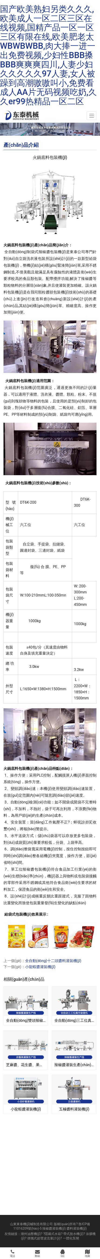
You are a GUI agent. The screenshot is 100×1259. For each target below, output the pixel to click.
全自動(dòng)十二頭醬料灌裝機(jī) (53, 961)
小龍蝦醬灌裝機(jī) (40, 967)
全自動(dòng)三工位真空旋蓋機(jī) (74, 1020)
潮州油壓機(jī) (31, 1234)
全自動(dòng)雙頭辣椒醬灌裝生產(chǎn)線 (26, 1020)
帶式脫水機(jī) (73, 1234)
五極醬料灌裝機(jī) (74, 1109)
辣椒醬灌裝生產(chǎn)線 (74, 1065)
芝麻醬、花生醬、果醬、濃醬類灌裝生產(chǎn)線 (26, 1065)
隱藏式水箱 (53, 1234)
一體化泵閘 (71, 1238)
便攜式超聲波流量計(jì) (43, 1238)
